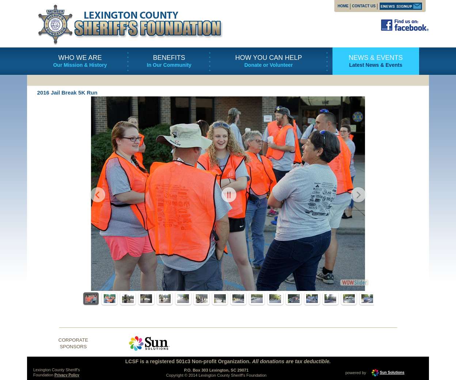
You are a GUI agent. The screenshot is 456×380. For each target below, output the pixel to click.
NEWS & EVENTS (376, 57)
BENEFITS (169, 57)
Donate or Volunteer (268, 65)
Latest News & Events (375, 65)
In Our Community (169, 65)
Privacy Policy (66, 375)
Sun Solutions (392, 373)
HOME (343, 6)
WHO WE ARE (80, 57)
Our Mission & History (80, 65)
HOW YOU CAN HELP (268, 57)
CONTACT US (364, 6)
